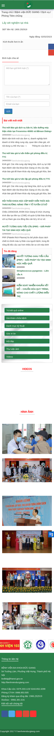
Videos (9, 356)
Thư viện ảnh (12, 349)
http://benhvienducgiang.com (15, 682)
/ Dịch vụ (45, 12)
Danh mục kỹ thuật (15, 326)
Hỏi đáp (10, 341)
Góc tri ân (11, 333)
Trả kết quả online (14, 310)
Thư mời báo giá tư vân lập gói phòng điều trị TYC (26, 179)
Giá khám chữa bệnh (16, 318)
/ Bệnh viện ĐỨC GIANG (26, 12)
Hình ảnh (27, 411)
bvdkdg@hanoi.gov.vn (12, 678)
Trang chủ (7, 12)
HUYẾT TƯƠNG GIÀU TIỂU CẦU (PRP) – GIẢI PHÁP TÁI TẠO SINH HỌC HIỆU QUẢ (34, 260)
